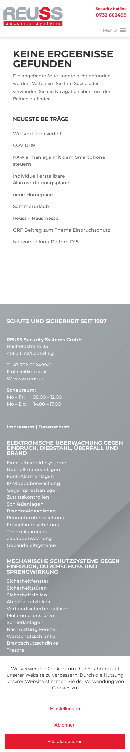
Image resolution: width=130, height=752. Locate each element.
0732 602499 (63, 11)
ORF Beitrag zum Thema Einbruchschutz (61, 230)
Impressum (20, 427)
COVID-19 (24, 145)
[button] (110, 30)
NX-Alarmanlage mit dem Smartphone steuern (59, 160)
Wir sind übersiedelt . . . (41, 133)
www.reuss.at (29, 379)
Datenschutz (54, 427)
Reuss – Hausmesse (36, 218)
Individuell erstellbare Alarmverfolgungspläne (41, 179)
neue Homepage (33, 195)
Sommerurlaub (31, 206)
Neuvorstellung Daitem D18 (46, 242)
